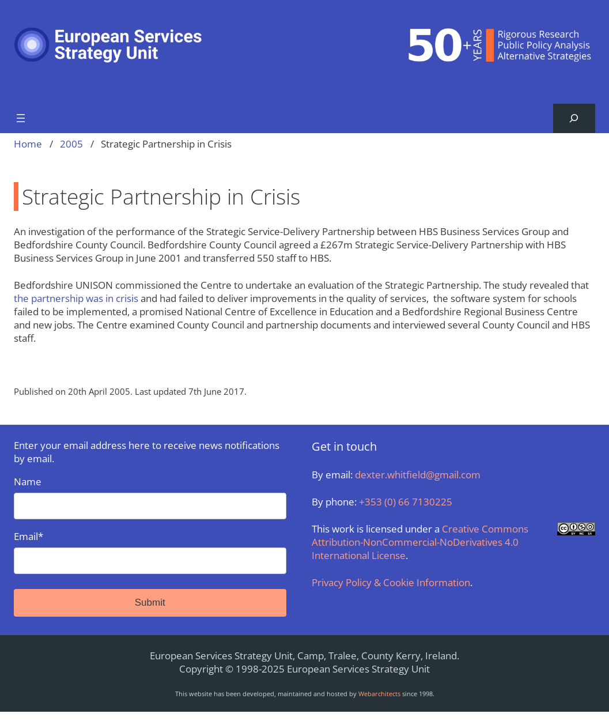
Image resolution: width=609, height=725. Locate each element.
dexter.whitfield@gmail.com (418, 474)
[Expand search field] (574, 118)
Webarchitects (379, 693)
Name (150, 497)
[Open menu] (21, 118)
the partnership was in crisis (76, 298)
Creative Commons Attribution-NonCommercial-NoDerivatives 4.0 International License (420, 542)
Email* (150, 552)
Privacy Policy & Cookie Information (391, 582)
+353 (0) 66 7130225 (405, 501)
